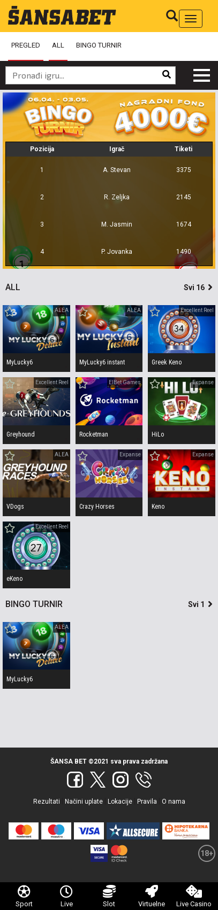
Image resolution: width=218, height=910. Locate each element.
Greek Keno (167, 362)
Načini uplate (84, 801)
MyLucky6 (19, 362)
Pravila (147, 801)
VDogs (15, 506)
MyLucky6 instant (102, 362)
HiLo (158, 434)
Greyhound (20, 434)
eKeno (14, 578)
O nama (173, 801)
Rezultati (46, 801)
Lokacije (120, 801)
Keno (158, 506)
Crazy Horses (97, 506)
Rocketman (93, 434)
